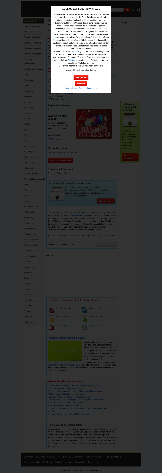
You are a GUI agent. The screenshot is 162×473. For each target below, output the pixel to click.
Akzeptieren (74, 52)
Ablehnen (72, 60)
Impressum (92, 88)
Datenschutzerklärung (74, 88)
